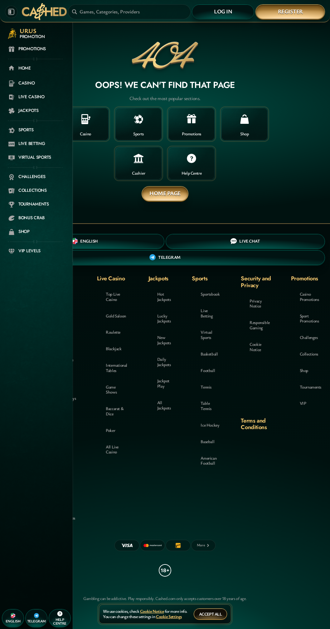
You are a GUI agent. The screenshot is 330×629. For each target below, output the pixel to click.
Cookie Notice (255, 346)
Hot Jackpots (164, 296)
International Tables (116, 367)
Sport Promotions (309, 318)
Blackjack (113, 348)
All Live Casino (112, 449)
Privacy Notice (256, 303)
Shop (304, 370)
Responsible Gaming (259, 325)
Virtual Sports (206, 334)
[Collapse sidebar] (11, 12)
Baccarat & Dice (115, 411)
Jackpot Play (163, 383)
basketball (209, 354)
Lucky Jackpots (164, 318)
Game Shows (111, 389)
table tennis (206, 405)
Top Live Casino (113, 296)
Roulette (113, 332)
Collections (309, 354)
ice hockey (210, 425)
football (208, 370)
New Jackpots (164, 340)
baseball (207, 441)
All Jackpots (164, 405)
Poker (110, 430)
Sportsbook (210, 294)
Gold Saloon (116, 316)
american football (208, 460)
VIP (303, 403)
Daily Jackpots (164, 361)
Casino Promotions (309, 296)
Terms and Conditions (254, 424)
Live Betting (207, 313)
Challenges (309, 337)
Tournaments (310, 387)
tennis (206, 387)
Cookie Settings (169, 616)
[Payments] (203, 545)
